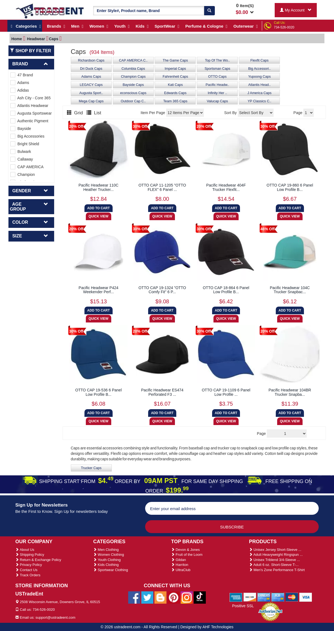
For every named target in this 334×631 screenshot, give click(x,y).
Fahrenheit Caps (175, 76)
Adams (19, 82)
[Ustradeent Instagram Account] (187, 597)
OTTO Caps (217, 76)
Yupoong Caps (259, 76)
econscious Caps (133, 93)
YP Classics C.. (259, 101)
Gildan (178, 560)
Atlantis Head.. (259, 85)
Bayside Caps (133, 85)
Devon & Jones (185, 550)
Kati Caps (175, 85)
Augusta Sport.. (91, 93)
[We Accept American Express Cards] (236, 597)
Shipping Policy (29, 555)
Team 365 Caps (175, 101)
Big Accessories (27, 136)
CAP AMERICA (26, 166)
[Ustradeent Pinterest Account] (174, 597)
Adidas (19, 90)
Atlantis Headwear (29, 105)
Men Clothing (106, 550)
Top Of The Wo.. (217, 60)
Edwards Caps (175, 93)
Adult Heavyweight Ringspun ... (276, 555)
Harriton (179, 565)
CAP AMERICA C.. (133, 60)
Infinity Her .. (217, 93)
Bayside (20, 128)
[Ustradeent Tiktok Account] (200, 597)
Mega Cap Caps (91, 101)
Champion (22, 174)
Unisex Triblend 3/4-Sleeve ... (274, 560)
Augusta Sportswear (31, 113)
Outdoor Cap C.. (133, 101)
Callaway (21, 159)
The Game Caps (175, 60)
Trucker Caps (91, 468)
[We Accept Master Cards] (291, 597)
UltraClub (181, 570)
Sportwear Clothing (110, 570)
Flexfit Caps (259, 60)
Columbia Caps (133, 69)
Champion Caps (133, 76)
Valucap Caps (217, 101)
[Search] (209, 10)
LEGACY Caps (91, 85)
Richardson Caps (91, 60)
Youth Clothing (107, 560)
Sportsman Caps (217, 69)
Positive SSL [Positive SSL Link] (243, 606)
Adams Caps (91, 76)
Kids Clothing (106, 565)
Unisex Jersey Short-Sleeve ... (275, 550)
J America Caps (259, 93)
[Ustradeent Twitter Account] (147, 597)
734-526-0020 (284, 27)
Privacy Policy (28, 565)
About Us (24, 550)
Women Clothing (108, 555)
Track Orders (27, 575)
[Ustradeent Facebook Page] (134, 597)
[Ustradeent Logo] (50, 10)
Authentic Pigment (29, 120)
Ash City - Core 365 (30, 97)
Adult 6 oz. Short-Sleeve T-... (274, 565)
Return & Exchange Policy (38, 560)
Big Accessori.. (259, 69)
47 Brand (21, 74)
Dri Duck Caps (91, 69)
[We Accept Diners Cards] (263, 597)
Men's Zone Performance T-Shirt (277, 570)
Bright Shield (24, 143)
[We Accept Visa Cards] (305, 597)
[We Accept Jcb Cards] (277, 597)
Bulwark (20, 151)
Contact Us (26, 570)
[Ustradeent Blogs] (160, 597)
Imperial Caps (175, 69)
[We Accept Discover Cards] (250, 597)
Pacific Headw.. (217, 85)
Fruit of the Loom (187, 555)
